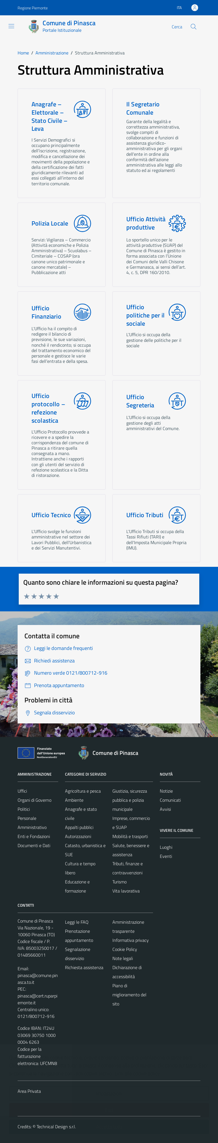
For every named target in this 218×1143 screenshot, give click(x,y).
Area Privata (29, 1091)
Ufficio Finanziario (46, 312)
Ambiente (74, 800)
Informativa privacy (130, 940)
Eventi (166, 856)
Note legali (122, 958)
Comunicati (170, 800)
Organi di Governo (34, 800)
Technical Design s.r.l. (56, 1126)
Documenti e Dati (34, 845)
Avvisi (165, 809)
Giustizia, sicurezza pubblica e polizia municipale (129, 800)
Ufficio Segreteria (140, 401)
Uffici (22, 791)
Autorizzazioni (78, 836)
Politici (24, 809)
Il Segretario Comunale (143, 108)
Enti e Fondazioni (34, 836)
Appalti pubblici (79, 827)
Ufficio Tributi (144, 515)
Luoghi (166, 847)
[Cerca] (193, 26)
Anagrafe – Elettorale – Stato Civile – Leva (50, 116)
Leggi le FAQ (77, 922)
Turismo (119, 881)
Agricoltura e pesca (83, 791)
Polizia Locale (50, 223)
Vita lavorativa (126, 890)
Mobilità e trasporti (130, 836)
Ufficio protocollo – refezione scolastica (48, 408)
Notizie (166, 791)
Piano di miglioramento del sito (129, 994)
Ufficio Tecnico (51, 515)
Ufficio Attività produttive (145, 223)
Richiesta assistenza (84, 967)
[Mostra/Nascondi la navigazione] (11, 26)
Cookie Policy (124, 949)
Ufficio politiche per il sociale (145, 315)
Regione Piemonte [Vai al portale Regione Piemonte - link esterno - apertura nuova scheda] (33, 8)
